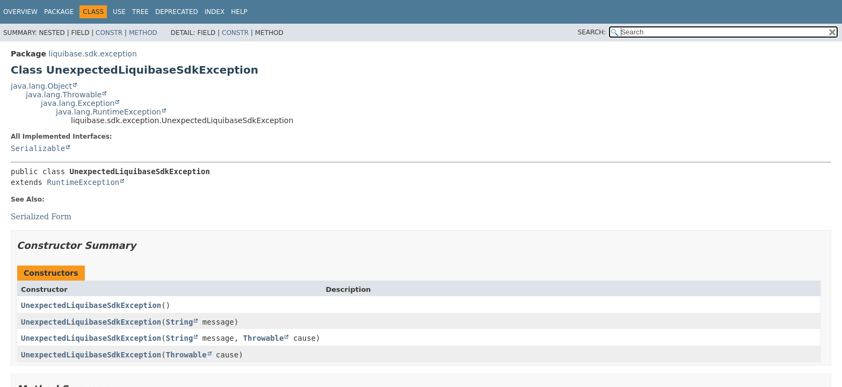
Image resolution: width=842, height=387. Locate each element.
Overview (20, 12)
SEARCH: (592, 32)
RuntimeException (83, 182)
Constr (109, 33)
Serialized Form (41, 216)
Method (143, 33)
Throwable (263, 338)
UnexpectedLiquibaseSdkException (91, 305)
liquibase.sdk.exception (92, 53)
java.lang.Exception (77, 103)
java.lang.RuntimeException (108, 112)
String (179, 322)
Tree (140, 12)
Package (59, 12)
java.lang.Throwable (63, 94)
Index (215, 12)
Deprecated (176, 12)
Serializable (38, 148)
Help (239, 12)
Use (119, 12)
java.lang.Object (41, 86)
